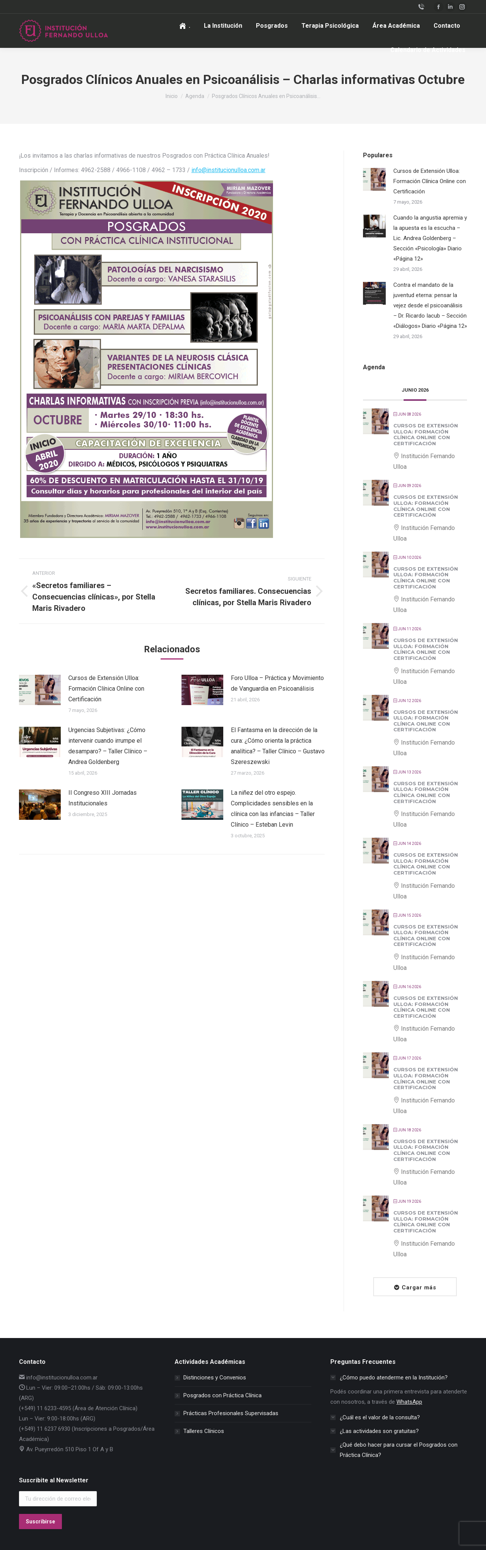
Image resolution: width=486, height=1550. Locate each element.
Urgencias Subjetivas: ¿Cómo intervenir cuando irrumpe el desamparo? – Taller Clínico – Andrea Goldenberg (107, 746)
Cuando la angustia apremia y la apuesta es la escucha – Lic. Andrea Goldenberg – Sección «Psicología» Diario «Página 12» (430, 238)
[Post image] (40, 690)
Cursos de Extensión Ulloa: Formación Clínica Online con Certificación (106, 688)
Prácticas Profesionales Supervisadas (230, 1413)
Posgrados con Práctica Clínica (222, 1395)
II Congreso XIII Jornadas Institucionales (102, 798)
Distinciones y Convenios (214, 1377)
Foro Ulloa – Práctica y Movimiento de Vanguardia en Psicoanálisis (277, 683)
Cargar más (419, 1287)
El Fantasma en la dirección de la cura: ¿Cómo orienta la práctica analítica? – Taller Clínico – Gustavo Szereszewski (278, 746)
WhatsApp (409, 1401)
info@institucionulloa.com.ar (228, 170)
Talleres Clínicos (203, 1431)
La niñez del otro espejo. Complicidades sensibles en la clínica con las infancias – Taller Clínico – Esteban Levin (273, 808)
